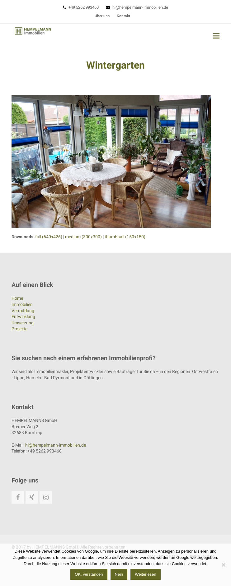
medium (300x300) (83, 236)
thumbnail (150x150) (125, 236)
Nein (119, 574)
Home (17, 298)
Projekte (19, 328)
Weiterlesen (145, 574)
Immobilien (22, 304)
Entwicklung (23, 316)
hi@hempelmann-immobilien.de (140, 7)
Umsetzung (23, 322)
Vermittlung (23, 310)
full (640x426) (48, 236)
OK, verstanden (89, 574)
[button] (216, 35)
